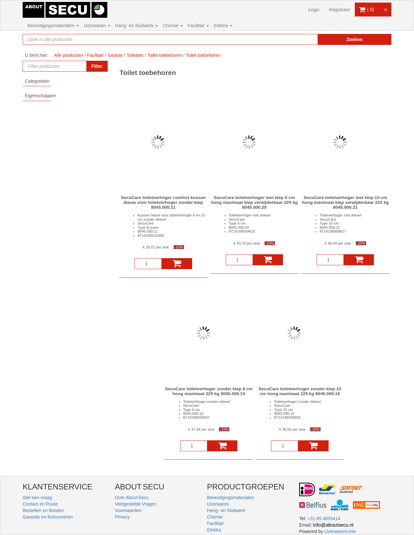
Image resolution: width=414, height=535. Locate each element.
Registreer (339, 9)
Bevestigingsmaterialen (53, 25)
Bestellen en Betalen (43, 510)
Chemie (173, 25)
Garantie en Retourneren (48, 516)
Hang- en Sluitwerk (136, 25)
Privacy (122, 516)
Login (313, 9)
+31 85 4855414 (324, 518)
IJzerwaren (97, 25)
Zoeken (354, 39)
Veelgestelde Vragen (136, 504)
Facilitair (198, 25)
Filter (97, 66)
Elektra (223, 25)
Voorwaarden (128, 510)
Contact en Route (40, 504)
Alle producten (68, 55)
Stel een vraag (37, 497)
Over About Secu (131, 497)
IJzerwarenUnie (340, 531)
